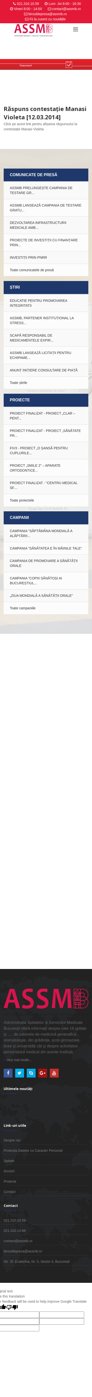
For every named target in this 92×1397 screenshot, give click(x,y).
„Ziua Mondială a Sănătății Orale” (41, 596)
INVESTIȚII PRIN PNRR (28, 257)
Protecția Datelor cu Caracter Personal (33, 1150)
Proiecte (10, 1181)
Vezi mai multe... (18, 1060)
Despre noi (12, 1140)
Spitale (9, 1161)
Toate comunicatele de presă (32, 270)
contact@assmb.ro (66, 9)
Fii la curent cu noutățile (47, 19)
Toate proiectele (22, 500)
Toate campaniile (23, 608)
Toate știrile (18, 383)
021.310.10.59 (28, 4)
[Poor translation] (12, 1307)
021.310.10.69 (15, 1231)
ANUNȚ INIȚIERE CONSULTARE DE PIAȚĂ (44, 370)
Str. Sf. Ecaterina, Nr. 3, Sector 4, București (36, 1261)
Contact (9, 1192)
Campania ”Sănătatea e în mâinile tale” (46, 548)
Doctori (9, 1171)
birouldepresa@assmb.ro (47, 14)
